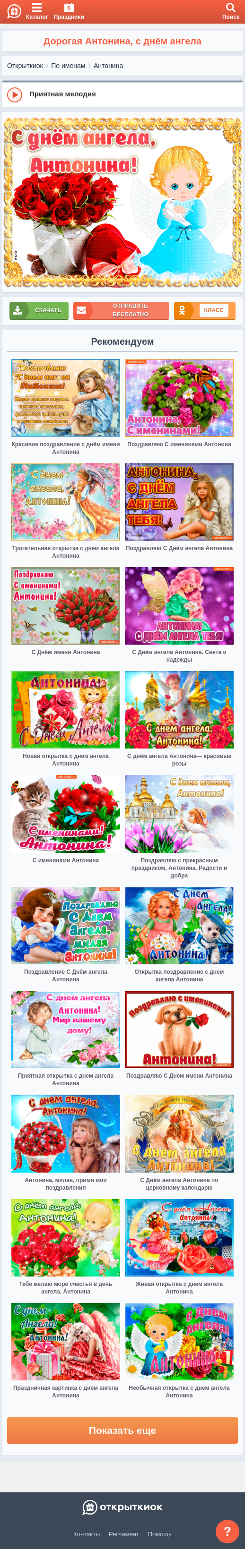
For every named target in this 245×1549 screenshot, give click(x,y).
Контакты (86, 1534)
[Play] (14, 94)
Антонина (108, 65)
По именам (68, 65)
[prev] (12, 202)
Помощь (160, 1534)
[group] (122, 94)
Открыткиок (25, 65)
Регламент (124, 1534)
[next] (233, 202)
